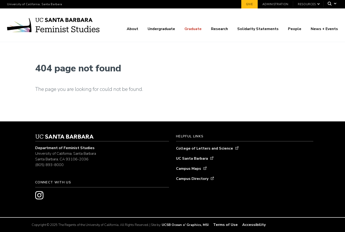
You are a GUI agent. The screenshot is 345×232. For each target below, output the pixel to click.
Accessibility (254, 224)
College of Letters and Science (204, 148)
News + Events (324, 28)
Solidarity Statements (258, 28)
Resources (307, 4)
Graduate (193, 28)
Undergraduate (161, 28)
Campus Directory (192, 178)
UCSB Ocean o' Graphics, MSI (185, 225)
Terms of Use (225, 224)
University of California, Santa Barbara (34, 4)
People (294, 28)
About (132, 28)
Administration (275, 4)
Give (249, 4)
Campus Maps (188, 168)
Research (219, 28)
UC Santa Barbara (192, 158)
